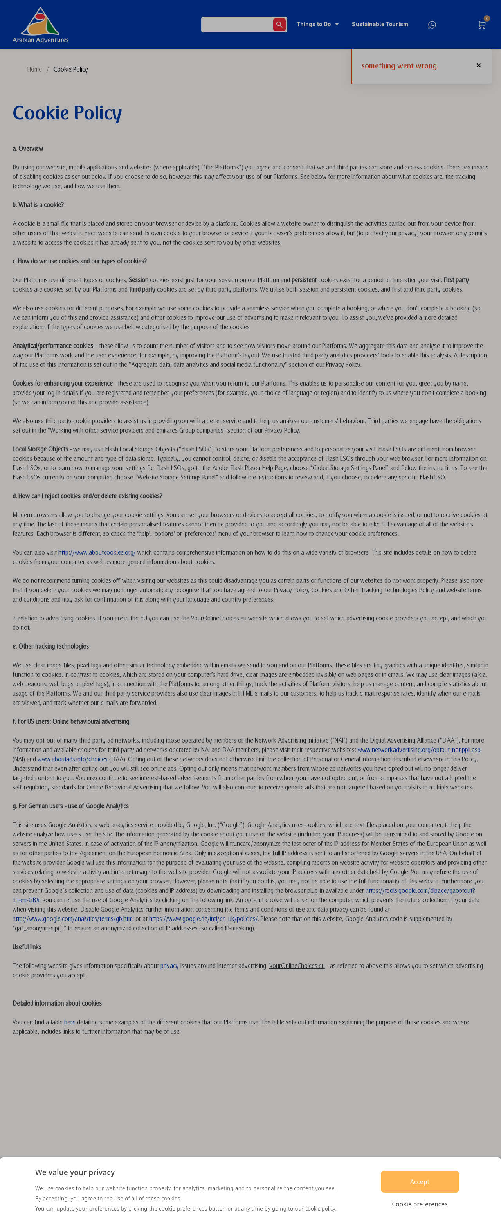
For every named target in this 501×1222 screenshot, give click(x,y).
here (70, 1022)
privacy (169, 966)
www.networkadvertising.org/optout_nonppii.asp (419, 750)
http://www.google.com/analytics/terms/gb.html (73, 919)
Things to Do (314, 24)
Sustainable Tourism (380, 24)
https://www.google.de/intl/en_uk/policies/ (203, 919)
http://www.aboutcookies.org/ (97, 553)
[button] (479, 66)
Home (34, 70)
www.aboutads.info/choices (73, 759)
